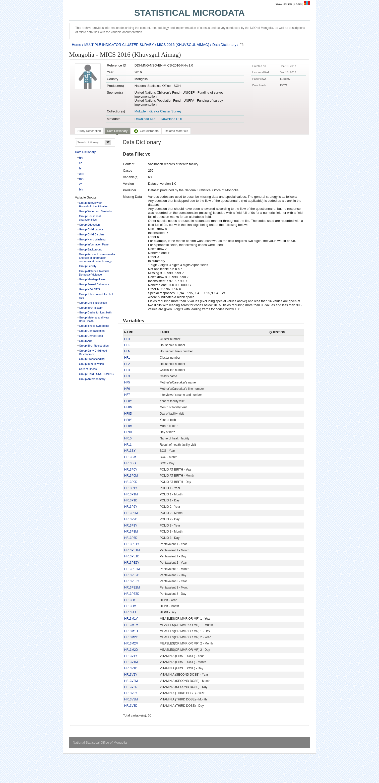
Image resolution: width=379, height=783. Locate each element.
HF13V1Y (130, 656)
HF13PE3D (132, 594)
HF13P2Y (130, 506)
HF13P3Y (130, 525)
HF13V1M (131, 662)
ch (81, 163)
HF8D (128, 413)
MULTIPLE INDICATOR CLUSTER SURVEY (119, 45)
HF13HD (130, 612)
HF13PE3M (132, 587)
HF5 (127, 382)
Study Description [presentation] (89, 131)
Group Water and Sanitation (96, 211)
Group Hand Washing (92, 239)
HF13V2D (131, 687)
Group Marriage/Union (92, 279)
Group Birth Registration (94, 345)
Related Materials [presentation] (176, 131)
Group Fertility (87, 266)
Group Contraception (92, 330)
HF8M (128, 407)
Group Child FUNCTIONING (96, 373)
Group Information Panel (94, 244)
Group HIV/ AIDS (89, 289)
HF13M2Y (131, 637)
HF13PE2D (132, 575)
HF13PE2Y (131, 562)
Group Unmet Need (91, 335)
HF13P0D (131, 482)
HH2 (127, 345)
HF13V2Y (130, 674)
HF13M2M (131, 643)
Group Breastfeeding (92, 358)
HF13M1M (131, 625)
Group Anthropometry (92, 378)
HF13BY (130, 450)
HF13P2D (131, 519)
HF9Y (128, 420)
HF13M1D (131, 631)
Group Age (85, 340)
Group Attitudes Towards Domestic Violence (94, 273)
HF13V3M (131, 699)
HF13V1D (131, 668)
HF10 (128, 438)
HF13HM (130, 606)
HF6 (127, 388)
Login (298, 4)
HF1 (127, 357)
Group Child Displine (91, 234)
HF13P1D (131, 500)
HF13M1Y (131, 618)
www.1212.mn (284, 4)
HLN (127, 351)
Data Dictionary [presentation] (117, 131)
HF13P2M (131, 513)
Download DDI (145, 119)
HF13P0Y (130, 469)
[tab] (89, 131)
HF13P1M (131, 494)
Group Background (90, 249)
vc (80, 184)
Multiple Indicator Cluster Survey (158, 111)
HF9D (128, 432)
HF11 (128, 444)
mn (81, 179)
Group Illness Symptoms (94, 325)
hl (80, 168)
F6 (241, 45)
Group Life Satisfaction (93, 302)
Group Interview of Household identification (93, 204)
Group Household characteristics (90, 218)
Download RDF (172, 119)
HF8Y (128, 401)
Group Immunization (91, 363)
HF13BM (130, 457)
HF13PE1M (132, 550)
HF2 (127, 364)
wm (81, 173)
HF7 (127, 395)
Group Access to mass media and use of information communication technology (97, 258)
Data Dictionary (224, 45)
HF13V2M (131, 681)
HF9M (128, 426)
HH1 (127, 339)
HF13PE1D (132, 556)
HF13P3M (131, 531)
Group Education (89, 224)
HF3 (127, 376)
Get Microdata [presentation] (146, 131)
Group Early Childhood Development (93, 352)
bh (81, 189)
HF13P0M (131, 475)
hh (81, 158)
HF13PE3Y (131, 581)
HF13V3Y (130, 693)
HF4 (127, 370)
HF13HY (130, 600)
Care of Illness (88, 368)
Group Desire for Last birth (95, 312)
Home (76, 45)
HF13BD (130, 463)
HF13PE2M (132, 569)
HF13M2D (131, 649)
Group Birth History (91, 307)
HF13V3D (131, 705)
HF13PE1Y (131, 544)
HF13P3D (131, 538)
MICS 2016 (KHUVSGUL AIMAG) (183, 45)
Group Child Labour (91, 229)
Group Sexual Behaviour (94, 284)
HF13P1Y (130, 488)
